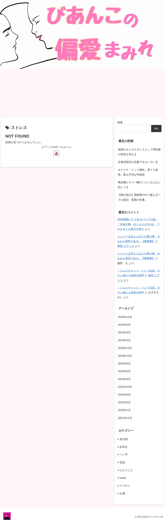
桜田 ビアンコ (125, 246)
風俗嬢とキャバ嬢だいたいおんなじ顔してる (139, 185)
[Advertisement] (82, 93)
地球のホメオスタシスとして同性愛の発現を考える (139, 152)
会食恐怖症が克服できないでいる (138, 162)
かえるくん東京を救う (130, 229)
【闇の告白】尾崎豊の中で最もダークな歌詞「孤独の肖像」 (139, 197)
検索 (120, 122)
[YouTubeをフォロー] (56, 153)
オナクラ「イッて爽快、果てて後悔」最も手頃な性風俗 (138, 172)
